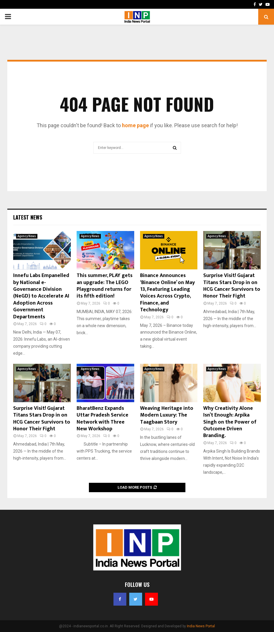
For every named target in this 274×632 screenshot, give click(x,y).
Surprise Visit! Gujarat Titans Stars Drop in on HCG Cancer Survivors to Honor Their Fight (231, 285)
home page (135, 125)
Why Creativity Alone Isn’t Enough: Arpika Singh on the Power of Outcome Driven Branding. (229, 422)
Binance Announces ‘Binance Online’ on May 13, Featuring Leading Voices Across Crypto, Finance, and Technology (167, 292)
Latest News (27, 217)
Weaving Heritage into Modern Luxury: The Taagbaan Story (166, 415)
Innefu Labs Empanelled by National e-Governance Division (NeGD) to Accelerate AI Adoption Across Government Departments (41, 296)
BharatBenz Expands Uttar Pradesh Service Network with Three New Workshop (102, 418)
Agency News (27, 236)
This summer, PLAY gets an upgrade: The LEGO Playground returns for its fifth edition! (104, 285)
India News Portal (201, 626)
